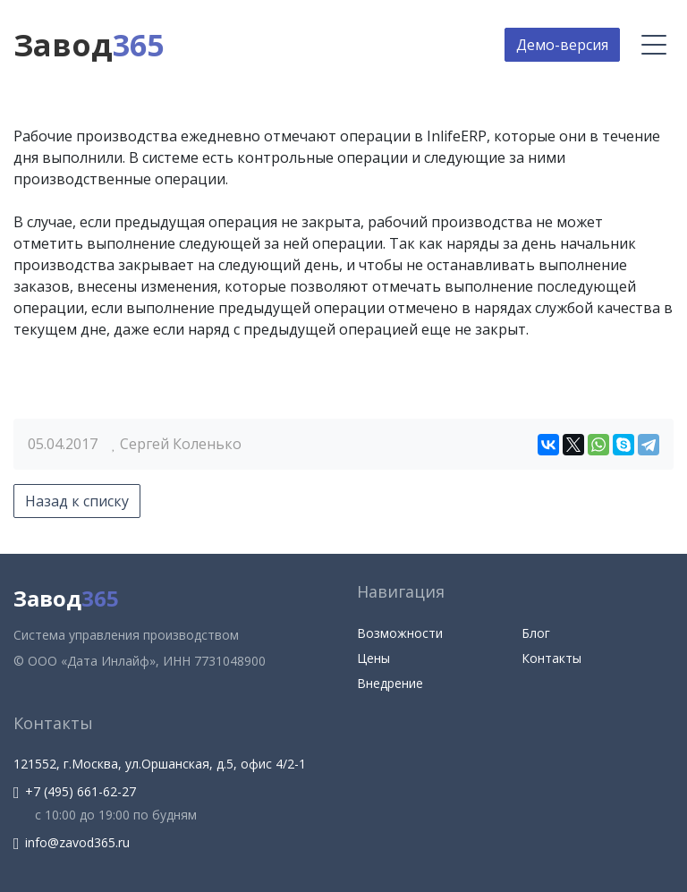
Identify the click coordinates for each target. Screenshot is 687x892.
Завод (88, 44)
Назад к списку (77, 501)
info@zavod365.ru (71, 842)
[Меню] (654, 45)
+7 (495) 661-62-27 (74, 791)
